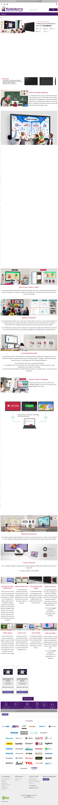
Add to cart (8, 692)
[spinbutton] (5, 689)
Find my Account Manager (34, 781)
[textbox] (39, 9)
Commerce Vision (31, 797)
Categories (3, 14)
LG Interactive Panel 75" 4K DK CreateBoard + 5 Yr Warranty (8, 680)
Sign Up (46, 779)
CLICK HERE (39, 1)
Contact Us (31, 783)
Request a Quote (28, 698)
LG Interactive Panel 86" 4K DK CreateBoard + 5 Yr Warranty (22, 680)
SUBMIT (6, 714)
